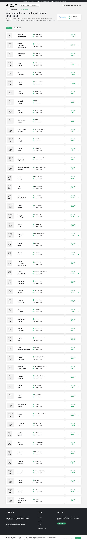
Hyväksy (78, 538)
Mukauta (66, 538)
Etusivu (63, 5)
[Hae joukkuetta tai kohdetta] (31, 5)
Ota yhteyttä (61, 523)
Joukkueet (68, 5)
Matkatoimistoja (77, 5)
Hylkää (72, 538)
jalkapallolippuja (24, 20)
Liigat (72, 5)
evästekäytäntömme (33, 538)
